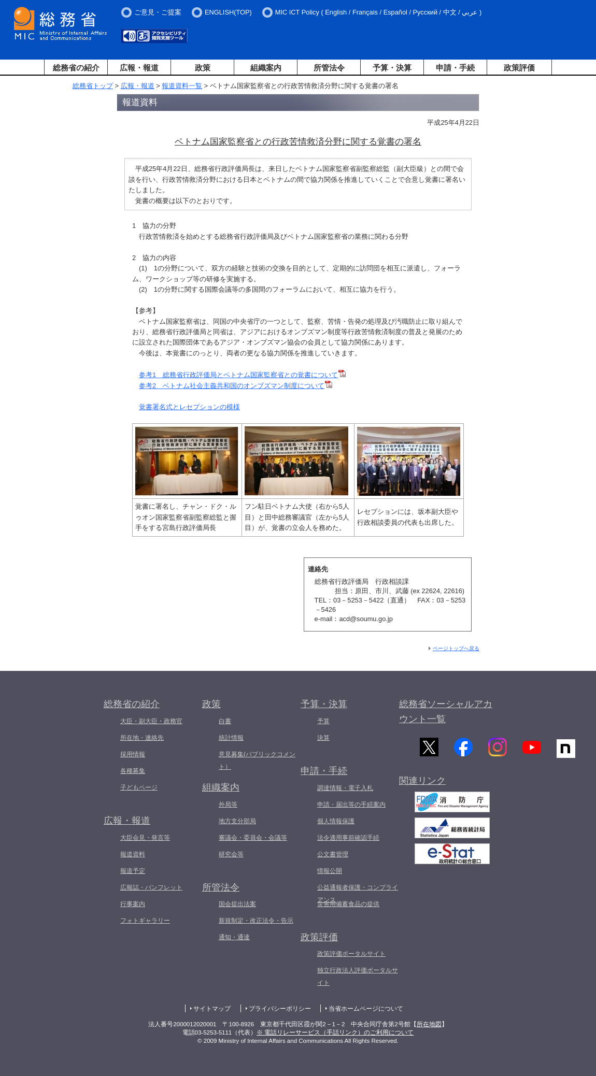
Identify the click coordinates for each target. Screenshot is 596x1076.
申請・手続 (455, 67)
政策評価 (519, 67)
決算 (323, 737)
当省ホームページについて (366, 1009)
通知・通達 (234, 937)
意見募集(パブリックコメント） (257, 760)
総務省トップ (93, 86)
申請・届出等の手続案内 (351, 804)
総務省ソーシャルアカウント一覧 (445, 711)
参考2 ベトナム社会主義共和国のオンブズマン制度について (235, 386)
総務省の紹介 (76, 67)
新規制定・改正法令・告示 (256, 920)
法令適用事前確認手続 (348, 837)
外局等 (228, 804)
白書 (225, 721)
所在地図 (429, 1024)
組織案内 (265, 67)
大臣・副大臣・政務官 (151, 721)
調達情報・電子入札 (345, 788)
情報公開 (329, 870)
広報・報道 (139, 67)
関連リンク (422, 785)
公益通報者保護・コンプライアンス (357, 893)
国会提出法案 (237, 904)
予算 (323, 721)
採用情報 (132, 754)
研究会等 (231, 854)
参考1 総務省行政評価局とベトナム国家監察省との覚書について (242, 375)
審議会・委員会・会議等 (253, 837)
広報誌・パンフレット (151, 887)
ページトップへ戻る (456, 648)
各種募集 (132, 770)
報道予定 (132, 870)
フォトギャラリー (145, 920)
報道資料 (132, 854)
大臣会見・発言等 (145, 837)
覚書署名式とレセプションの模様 (189, 407)
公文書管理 (332, 854)
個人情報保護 (335, 821)
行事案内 (132, 904)
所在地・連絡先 (142, 737)
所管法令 (329, 67)
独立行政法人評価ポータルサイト (357, 976)
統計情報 (231, 737)
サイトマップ (212, 1009)
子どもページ (139, 787)
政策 (202, 67)
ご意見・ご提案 (157, 12)
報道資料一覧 (182, 86)
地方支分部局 (237, 821)
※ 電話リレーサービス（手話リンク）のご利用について (335, 1032)
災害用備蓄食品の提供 (348, 904)
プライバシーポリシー (280, 1009)
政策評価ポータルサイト (351, 953)
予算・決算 (392, 67)
